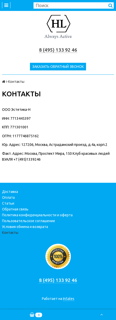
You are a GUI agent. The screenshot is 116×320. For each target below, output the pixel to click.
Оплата (8, 197)
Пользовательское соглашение (28, 221)
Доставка (10, 192)
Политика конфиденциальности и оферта (37, 215)
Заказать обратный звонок (58, 67)
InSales (68, 299)
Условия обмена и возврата (25, 227)
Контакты (10, 233)
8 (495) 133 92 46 (58, 50)
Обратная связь (15, 209)
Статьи (8, 203)
